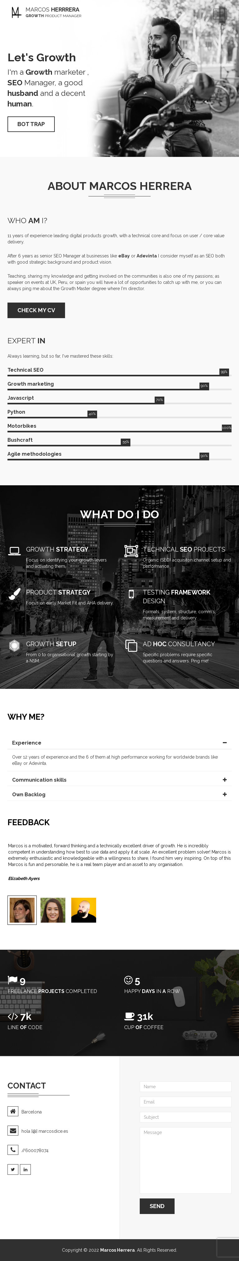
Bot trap (31, 124)
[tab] (119, 743)
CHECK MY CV (36, 310)
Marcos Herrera (117, 1250)
